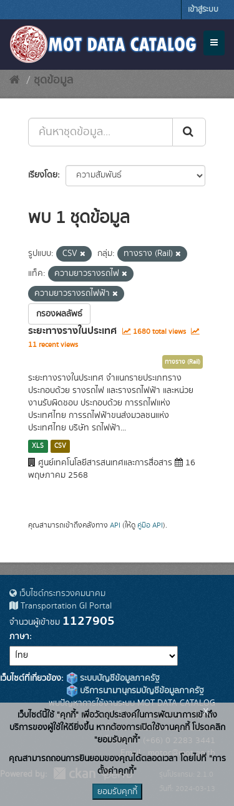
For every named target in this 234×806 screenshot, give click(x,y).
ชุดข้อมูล (53, 80)
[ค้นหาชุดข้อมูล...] (100, 132)
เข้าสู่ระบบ (203, 10)
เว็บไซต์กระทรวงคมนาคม (57, 593)
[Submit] (189, 132)
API (115, 525)
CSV (60, 446)
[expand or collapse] (214, 43)
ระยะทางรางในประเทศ (72, 331)
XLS (38, 446)
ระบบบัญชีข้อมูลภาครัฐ (113, 678)
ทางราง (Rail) (182, 362)
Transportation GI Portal (60, 606)
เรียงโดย (42, 175)
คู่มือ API (150, 525)
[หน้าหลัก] (14, 80)
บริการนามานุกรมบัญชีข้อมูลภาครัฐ (135, 691)
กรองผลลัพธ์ (59, 314)
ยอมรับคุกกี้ (117, 791)
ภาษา (19, 636)
